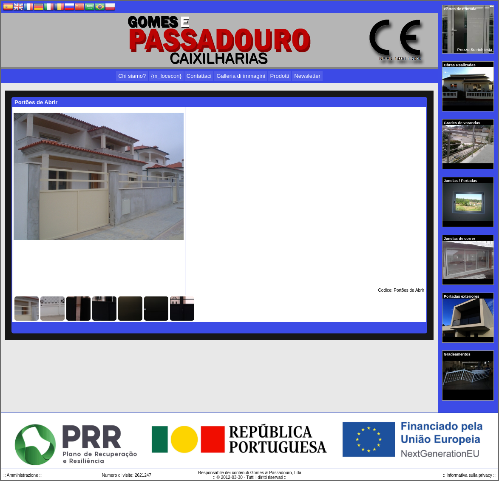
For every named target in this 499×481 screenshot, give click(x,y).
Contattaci (199, 76)
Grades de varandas (462, 123)
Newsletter (307, 76)
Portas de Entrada (460, 9)
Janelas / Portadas (461, 181)
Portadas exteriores (462, 296)
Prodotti (279, 76)
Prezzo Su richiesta (474, 50)
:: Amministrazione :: (22, 475)
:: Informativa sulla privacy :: (469, 475)
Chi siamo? (132, 76)
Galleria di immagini (240, 76)
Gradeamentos (457, 354)
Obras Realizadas (460, 65)
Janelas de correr (460, 238)
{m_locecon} (166, 76)
